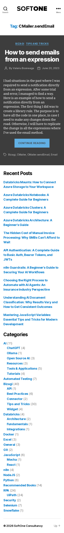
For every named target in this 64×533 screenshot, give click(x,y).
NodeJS (9, 475)
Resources (15, 363)
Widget (12, 409)
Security (9, 500)
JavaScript (11, 455)
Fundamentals (17, 424)
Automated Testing (17, 379)
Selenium (10, 505)
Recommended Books (19, 485)
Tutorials (13, 373)
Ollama (12, 353)
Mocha (12, 459)
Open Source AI (18, 358)
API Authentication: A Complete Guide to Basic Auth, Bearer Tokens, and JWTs (31, 254)
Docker (8, 434)
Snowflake (11, 510)
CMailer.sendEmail (38, 154)
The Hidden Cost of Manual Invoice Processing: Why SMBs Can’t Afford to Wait (31, 237)
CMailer (21, 154)
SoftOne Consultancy (28, 526)
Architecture (16, 419)
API (9, 388)
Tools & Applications (22, 368)
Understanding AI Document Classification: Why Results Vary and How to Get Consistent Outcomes (30, 302)
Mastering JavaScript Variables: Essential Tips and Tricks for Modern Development (30, 319)
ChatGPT (13, 348)
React (11, 464)
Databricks (11, 414)
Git (5, 450)
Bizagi (19, 43)
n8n (6, 470)
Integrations (16, 429)
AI (4, 343)
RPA (6, 490)
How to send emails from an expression (32, 56)
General (9, 444)
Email (54, 154)
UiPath (11, 495)
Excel (7, 439)
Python (8, 480)
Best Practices (17, 394)
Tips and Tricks (37, 43)
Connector (15, 399)
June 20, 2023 (50, 68)
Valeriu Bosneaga (23, 68)
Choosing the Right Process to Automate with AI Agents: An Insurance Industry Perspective (26, 284)
